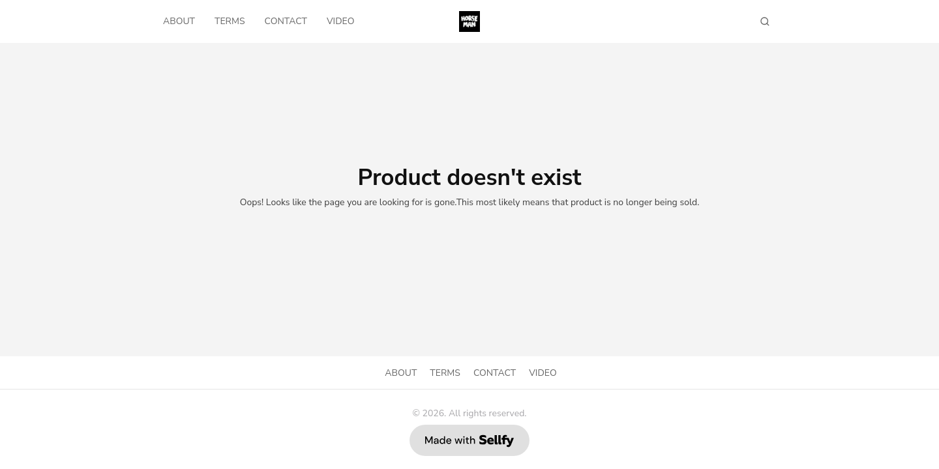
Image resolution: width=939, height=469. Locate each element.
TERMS (230, 21)
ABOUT (179, 21)
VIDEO (340, 21)
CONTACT (286, 21)
